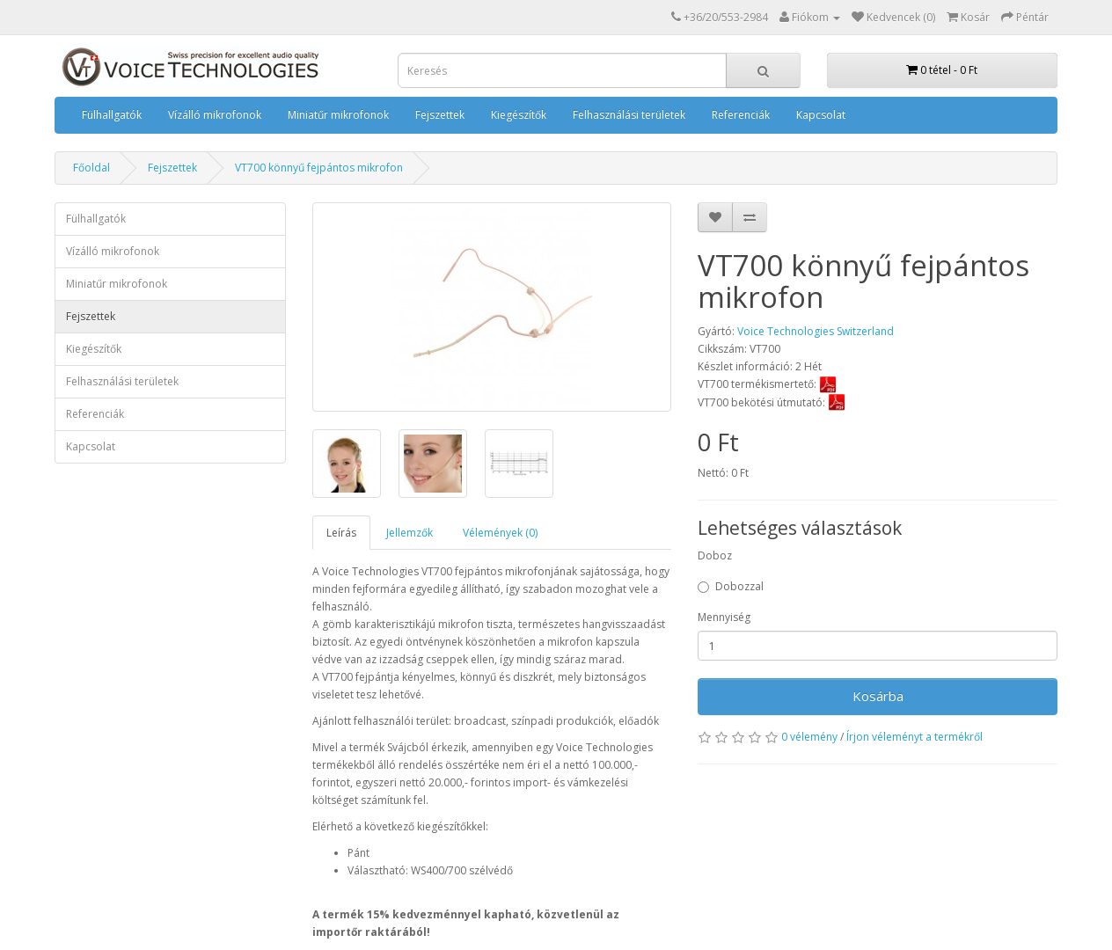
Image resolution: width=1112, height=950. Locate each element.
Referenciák (741, 114)
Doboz (715, 555)
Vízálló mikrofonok (214, 114)
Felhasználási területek (629, 114)
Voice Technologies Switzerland (815, 331)
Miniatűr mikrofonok (338, 114)
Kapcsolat (820, 114)
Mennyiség (724, 617)
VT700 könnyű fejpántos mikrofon (319, 167)
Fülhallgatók (112, 114)
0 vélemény (809, 736)
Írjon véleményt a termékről (914, 736)
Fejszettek (440, 114)
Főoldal (91, 167)
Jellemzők (409, 532)
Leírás (341, 532)
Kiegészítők (518, 114)
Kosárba (878, 696)
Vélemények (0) (500, 532)
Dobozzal (739, 586)
